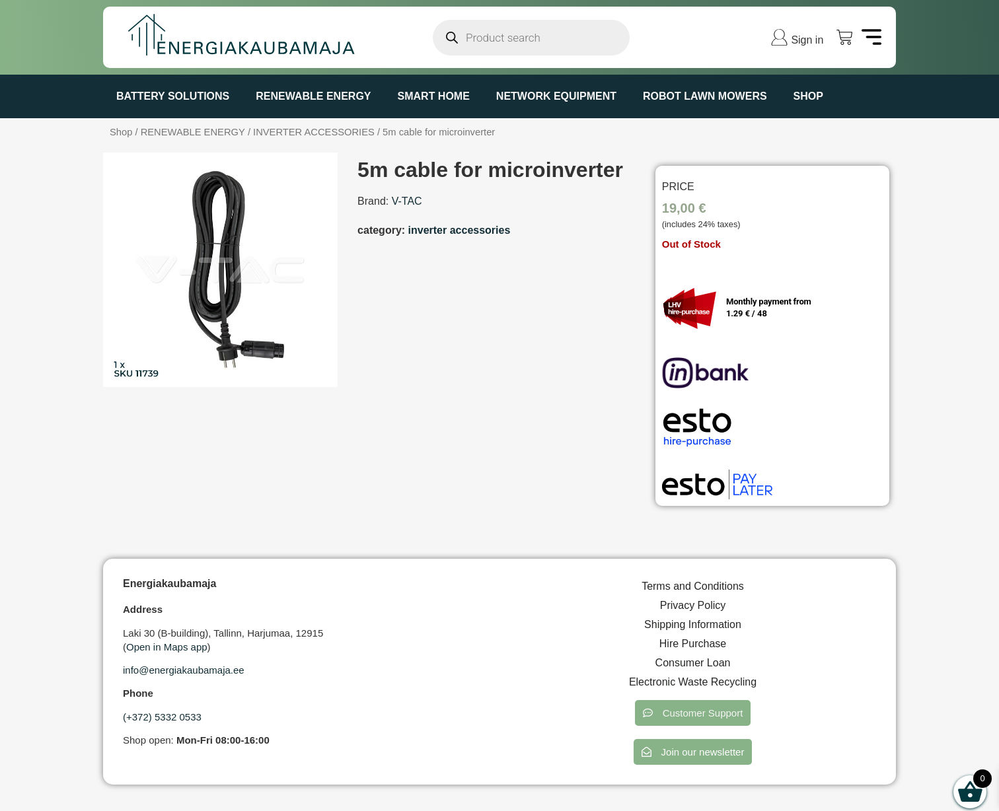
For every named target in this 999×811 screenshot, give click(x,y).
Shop (808, 96)
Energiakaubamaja (169, 583)
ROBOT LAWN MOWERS (705, 96)
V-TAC (407, 201)
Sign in (807, 40)
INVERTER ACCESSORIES (314, 132)
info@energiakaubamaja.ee (183, 670)
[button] (693, 713)
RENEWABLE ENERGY (313, 96)
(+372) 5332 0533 (162, 717)
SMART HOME (434, 96)
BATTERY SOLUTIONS (172, 96)
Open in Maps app (166, 646)
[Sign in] (779, 37)
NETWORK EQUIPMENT (556, 96)
